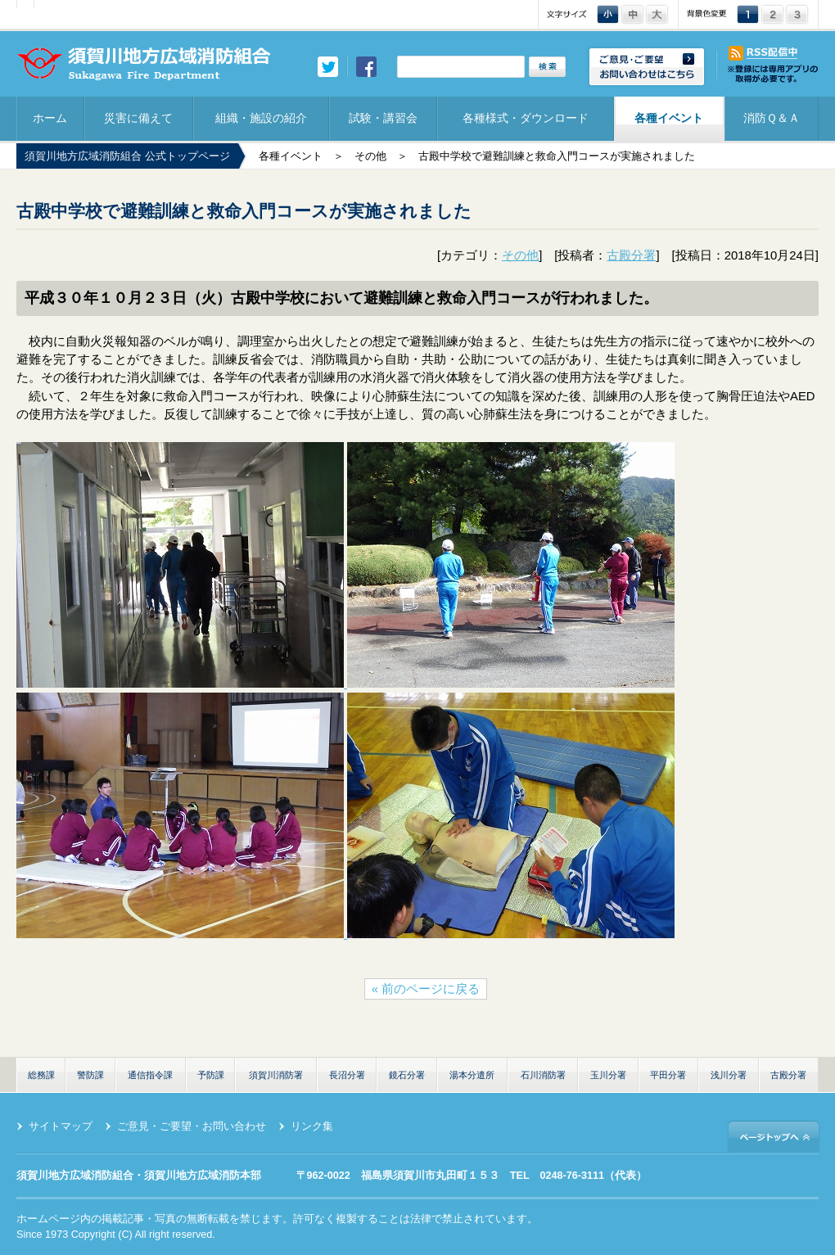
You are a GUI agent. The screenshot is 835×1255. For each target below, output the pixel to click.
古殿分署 (631, 255)
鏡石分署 (407, 1075)
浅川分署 (729, 1075)
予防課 (210, 1075)
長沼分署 (347, 1075)
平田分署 (668, 1075)
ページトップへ (773, 1136)
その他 (370, 156)
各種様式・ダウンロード (526, 117)
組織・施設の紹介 (261, 117)
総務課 (41, 1075)
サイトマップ (61, 1126)
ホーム (50, 117)
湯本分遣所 (471, 1075)
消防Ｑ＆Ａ (771, 117)
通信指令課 (150, 1075)
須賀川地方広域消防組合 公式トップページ (127, 156)
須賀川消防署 (276, 1075)
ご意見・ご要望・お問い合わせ (191, 1126)
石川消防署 (543, 1075)
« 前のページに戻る (426, 988)
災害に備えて (138, 117)
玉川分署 (608, 1075)
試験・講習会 (383, 117)
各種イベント (668, 117)
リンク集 (312, 1126)
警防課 (90, 1075)
